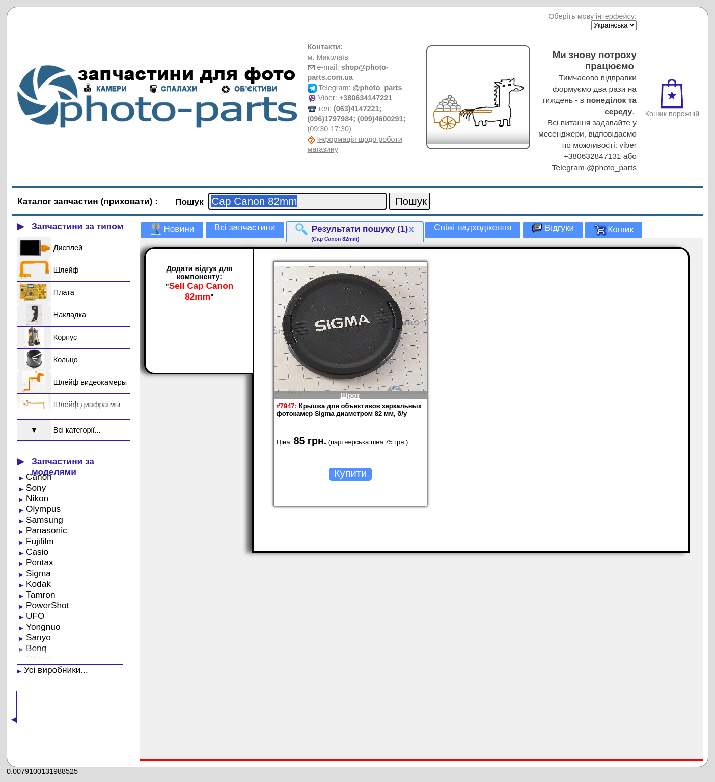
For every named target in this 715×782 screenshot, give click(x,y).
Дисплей (67, 248)
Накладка (69, 315)
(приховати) (128, 201)
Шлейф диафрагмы (86, 404)
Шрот (350, 395)
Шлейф (65, 270)
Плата (63, 292)
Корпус (65, 337)
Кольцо (65, 360)
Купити (350, 473)
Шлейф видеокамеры (90, 382)
